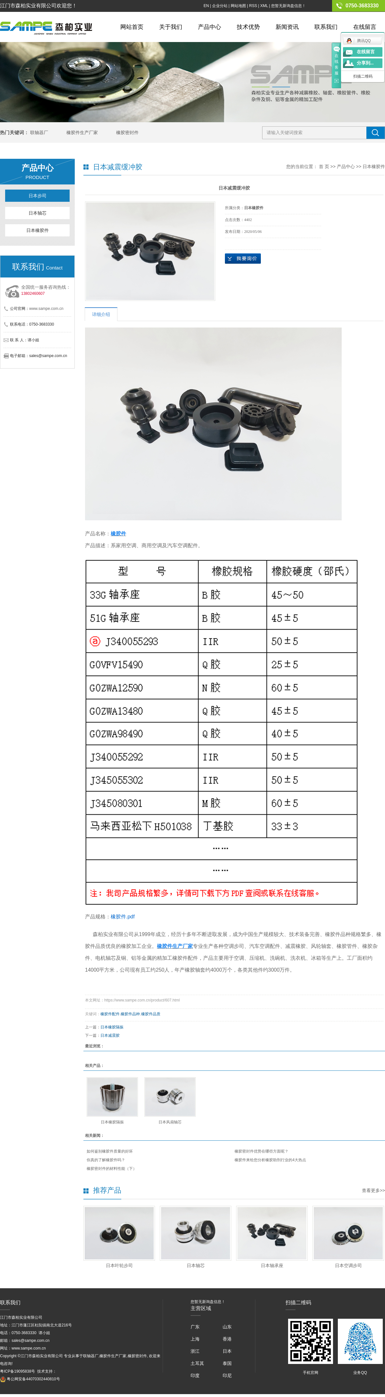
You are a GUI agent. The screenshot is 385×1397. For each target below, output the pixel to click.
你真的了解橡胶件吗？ (106, 1160)
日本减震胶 (110, 1035)
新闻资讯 (287, 27)
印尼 (227, 1375)
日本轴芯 (38, 213)
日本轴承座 (272, 1265)
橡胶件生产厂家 (82, 132)
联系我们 (326, 27)
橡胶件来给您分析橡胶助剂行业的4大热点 (270, 1160)
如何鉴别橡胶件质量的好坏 (110, 1151)
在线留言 (364, 27)
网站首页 (131, 27)
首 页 (324, 166)
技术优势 (248, 27)
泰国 (227, 1363)
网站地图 (238, 6)
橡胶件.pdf (123, 916)
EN (206, 6)
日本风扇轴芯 (170, 1122)
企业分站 (219, 6)
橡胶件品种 (130, 1014)
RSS (253, 6)
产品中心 (209, 27)
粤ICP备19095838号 (17, 1371)
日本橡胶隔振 (112, 1027)
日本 (227, 1351)
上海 (195, 1339)
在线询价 (243, 258)
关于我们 (170, 27)
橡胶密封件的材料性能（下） (112, 1168)
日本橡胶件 (37, 230)
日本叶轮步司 (119, 1265)
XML (264, 6)
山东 (227, 1326)
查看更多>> (373, 1190)
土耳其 (197, 1363)
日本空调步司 (348, 1265)
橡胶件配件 (110, 1014)
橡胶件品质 (150, 1014)
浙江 (195, 1351)
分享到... (365, 63)
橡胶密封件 (127, 132)
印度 (195, 1375)
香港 (227, 1339)
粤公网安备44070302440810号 (30, 1379)
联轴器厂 (39, 132)
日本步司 (38, 195)
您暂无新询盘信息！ (288, 6)
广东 (195, 1326)
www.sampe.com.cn (46, 308)
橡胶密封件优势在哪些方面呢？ (261, 1151)
